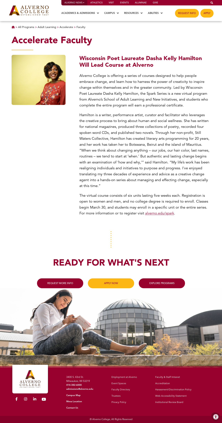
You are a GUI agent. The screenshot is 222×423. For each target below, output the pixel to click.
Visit (111, 2)
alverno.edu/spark (160, 213)
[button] (211, 2)
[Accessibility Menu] (215, 416)
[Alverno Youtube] (44, 398)
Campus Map (73, 395)
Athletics (96, 2)
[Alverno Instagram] (25, 398)
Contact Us (72, 407)
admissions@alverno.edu (80, 388)
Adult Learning (47, 27)
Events (124, 2)
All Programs (26, 27)
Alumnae (141, 2)
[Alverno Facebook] (16, 398)
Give (155, 2)
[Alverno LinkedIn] (34, 398)
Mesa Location (74, 401)
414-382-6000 (73, 384)
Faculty (80, 27)
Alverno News (74, 2)
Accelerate (67, 27)
